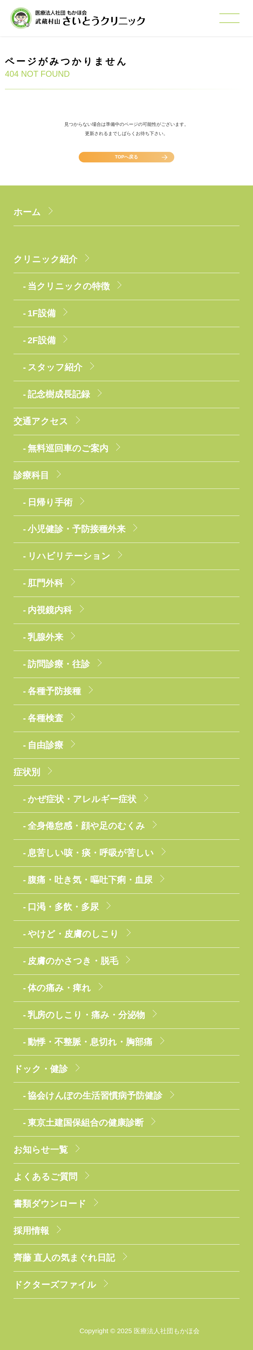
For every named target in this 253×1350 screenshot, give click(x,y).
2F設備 (42, 340)
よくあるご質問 (45, 1177)
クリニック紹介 (45, 259)
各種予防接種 (54, 691)
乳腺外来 (45, 637)
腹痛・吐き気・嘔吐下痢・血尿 (90, 880)
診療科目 (31, 475)
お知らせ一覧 (41, 1150)
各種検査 (45, 718)
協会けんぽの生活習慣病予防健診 (95, 1096)
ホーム (27, 212)
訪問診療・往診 (59, 664)
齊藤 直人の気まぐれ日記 (64, 1258)
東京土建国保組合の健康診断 (86, 1123)
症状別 (27, 772)
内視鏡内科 (50, 610)
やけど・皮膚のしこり (73, 934)
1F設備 (42, 313)
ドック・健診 (41, 1069)
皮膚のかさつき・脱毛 (73, 961)
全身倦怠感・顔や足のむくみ (86, 826)
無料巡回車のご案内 (68, 448)
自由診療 (45, 745)
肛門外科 (45, 583)
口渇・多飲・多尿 (63, 907)
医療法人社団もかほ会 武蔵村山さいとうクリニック (77, 20)
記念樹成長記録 (59, 394)
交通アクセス (41, 421)
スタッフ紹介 (55, 367)
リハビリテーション (69, 556)
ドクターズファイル (55, 1285)
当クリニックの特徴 (69, 286)
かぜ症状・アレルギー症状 (82, 799)
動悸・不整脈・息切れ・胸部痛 (90, 1042)
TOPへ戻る (126, 156)
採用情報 (31, 1231)
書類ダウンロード (50, 1204)
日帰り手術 (50, 502)
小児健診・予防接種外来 (77, 529)
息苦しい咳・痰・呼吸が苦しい (91, 853)
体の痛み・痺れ (59, 988)
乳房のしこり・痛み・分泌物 (86, 1015)
